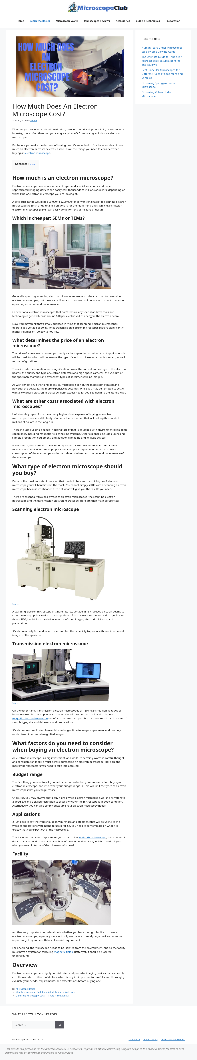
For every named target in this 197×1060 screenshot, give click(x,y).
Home (20, 21)
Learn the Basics (40, 21)
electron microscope (37, 153)
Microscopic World (67, 21)
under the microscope (92, 837)
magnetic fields (63, 952)
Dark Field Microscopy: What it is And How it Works (42, 995)
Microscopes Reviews (97, 21)
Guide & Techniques (148, 21)
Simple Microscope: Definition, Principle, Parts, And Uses (45, 992)
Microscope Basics (25, 988)
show (32, 164)
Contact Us (134, 1039)
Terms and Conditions (173, 1039)
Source (15, 604)
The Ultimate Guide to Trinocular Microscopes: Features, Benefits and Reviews (162, 60)
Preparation (173, 21)
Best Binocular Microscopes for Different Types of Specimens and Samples (162, 74)
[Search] (59, 1025)
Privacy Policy (150, 1039)
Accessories (123, 21)
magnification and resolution (30, 718)
